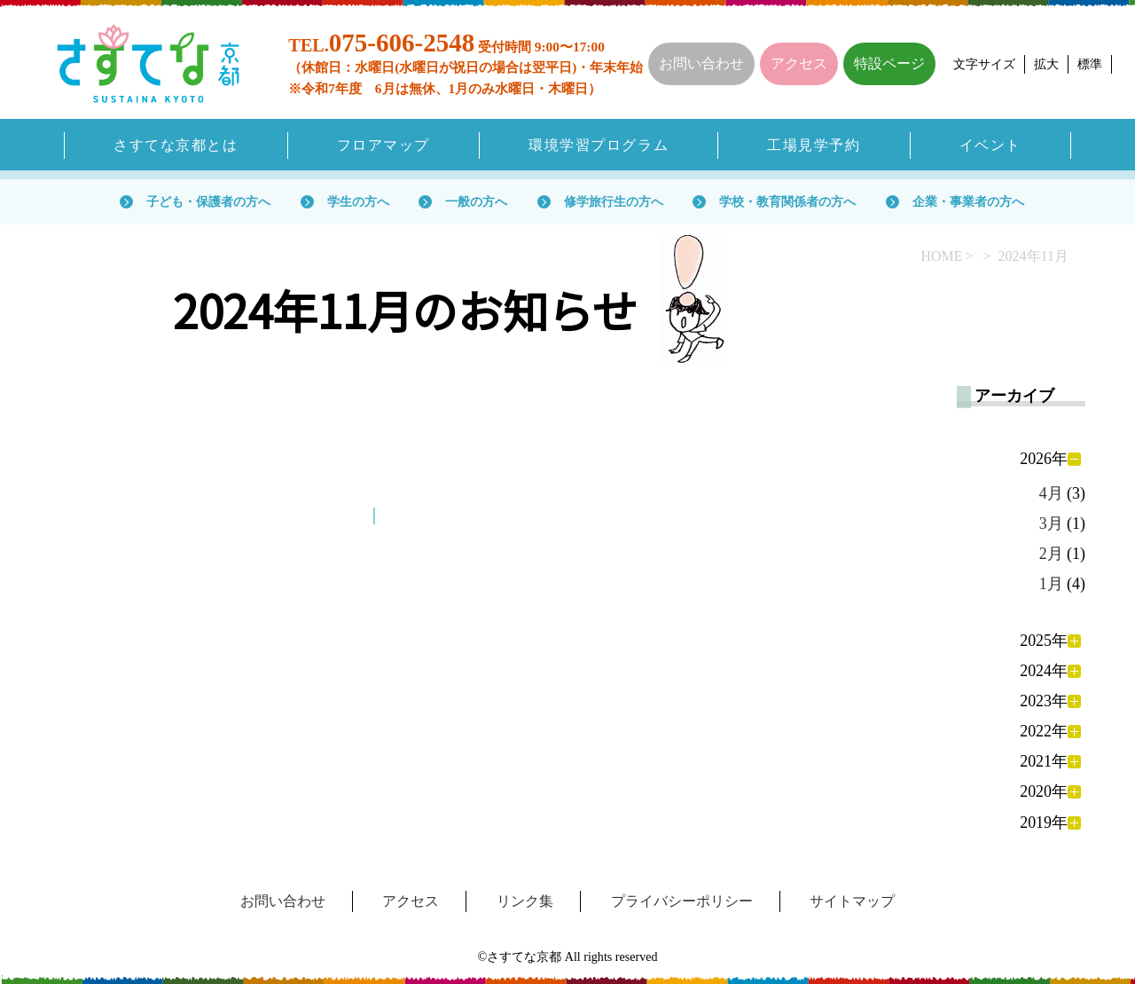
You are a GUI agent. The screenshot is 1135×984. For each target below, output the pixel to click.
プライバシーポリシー (682, 901)
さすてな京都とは (176, 145)
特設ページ (889, 63)
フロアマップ (383, 145)
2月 (1051, 554)
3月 (1051, 523)
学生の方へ (358, 201)
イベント (990, 145)
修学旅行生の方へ (613, 201)
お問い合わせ (701, 63)
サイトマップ (852, 901)
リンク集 (525, 901)
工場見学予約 (813, 145)
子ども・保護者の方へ (208, 201)
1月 (1051, 584)
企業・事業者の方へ (968, 201)
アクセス (799, 63)
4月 (1051, 493)
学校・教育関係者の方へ (787, 201)
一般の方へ (476, 201)
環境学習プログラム (598, 145)
